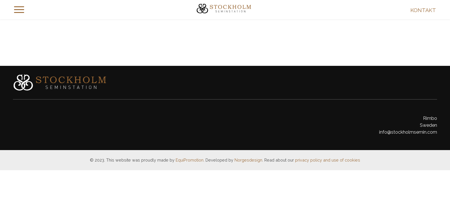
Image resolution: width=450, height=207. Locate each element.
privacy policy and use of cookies (327, 160)
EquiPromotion (189, 160)
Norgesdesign (248, 160)
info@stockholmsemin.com (408, 132)
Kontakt (423, 10)
